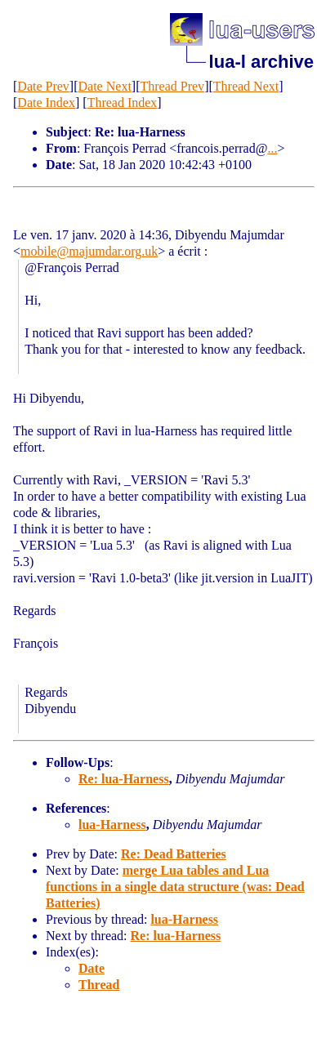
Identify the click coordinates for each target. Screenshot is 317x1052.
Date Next (105, 86)
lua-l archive (261, 61)
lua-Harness (112, 824)
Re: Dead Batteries (173, 854)
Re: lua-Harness (123, 779)
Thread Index (122, 102)
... (272, 148)
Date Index (46, 102)
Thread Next (246, 86)
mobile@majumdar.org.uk (89, 251)
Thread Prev (172, 86)
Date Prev (43, 86)
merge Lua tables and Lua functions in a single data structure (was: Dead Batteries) (175, 886)
